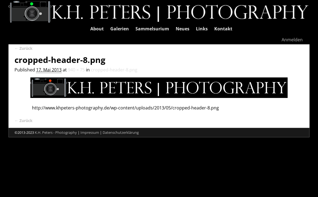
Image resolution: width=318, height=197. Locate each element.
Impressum (89, 132)
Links (202, 29)
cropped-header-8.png (114, 70)
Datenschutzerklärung (121, 132)
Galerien (119, 29)
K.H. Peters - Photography (56, 132)
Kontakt (223, 29)
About (97, 29)
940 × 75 (76, 70)
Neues (182, 29)
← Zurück (24, 48)
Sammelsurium (152, 29)
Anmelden (292, 40)
